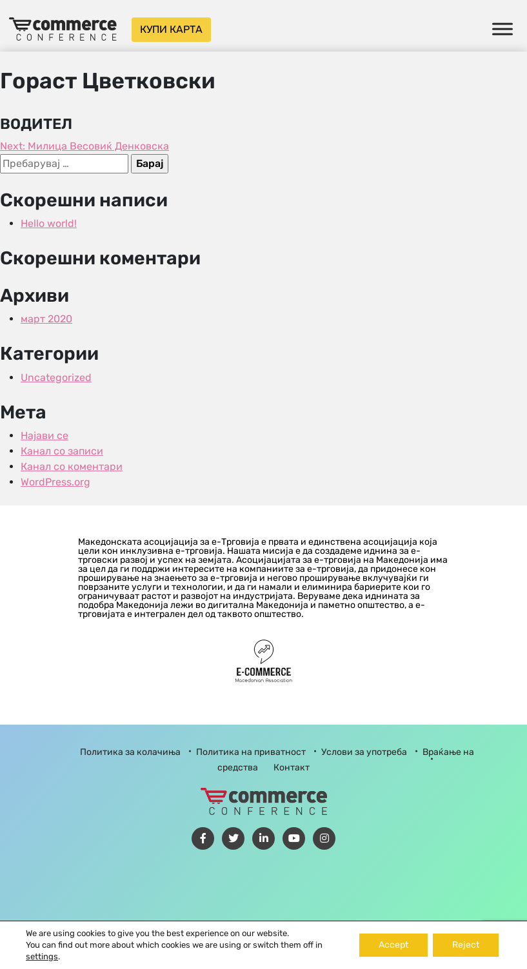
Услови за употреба (364, 752)
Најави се (44, 435)
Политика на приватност (251, 752)
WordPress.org (55, 482)
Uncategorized (56, 377)
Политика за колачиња (130, 752)
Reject (465, 944)
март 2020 (46, 319)
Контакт (291, 767)
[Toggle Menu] (502, 29)
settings (42, 956)
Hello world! (49, 223)
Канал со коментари (72, 466)
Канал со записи (62, 451)
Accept (393, 944)
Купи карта (171, 29)
